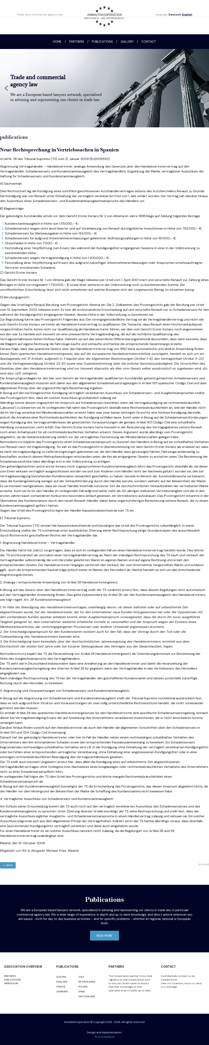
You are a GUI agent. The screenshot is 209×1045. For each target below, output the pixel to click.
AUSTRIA (61, 976)
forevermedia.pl (105, 1036)
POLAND (83, 986)
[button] (6, 88)
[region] (104, 88)
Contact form (169, 979)
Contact (148, 42)
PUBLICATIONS (12, 979)
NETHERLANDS (87, 981)
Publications (102, 42)
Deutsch (175, 14)
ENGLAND (62, 981)
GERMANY (62, 991)
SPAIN (81, 991)
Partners (76, 42)
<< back (8, 865)
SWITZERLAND (86, 996)
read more (104, 935)
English (187, 14)
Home (57, 42)
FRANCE (61, 986)
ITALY (81, 976)
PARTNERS (10, 976)
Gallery (127, 42)
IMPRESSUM (11, 983)
